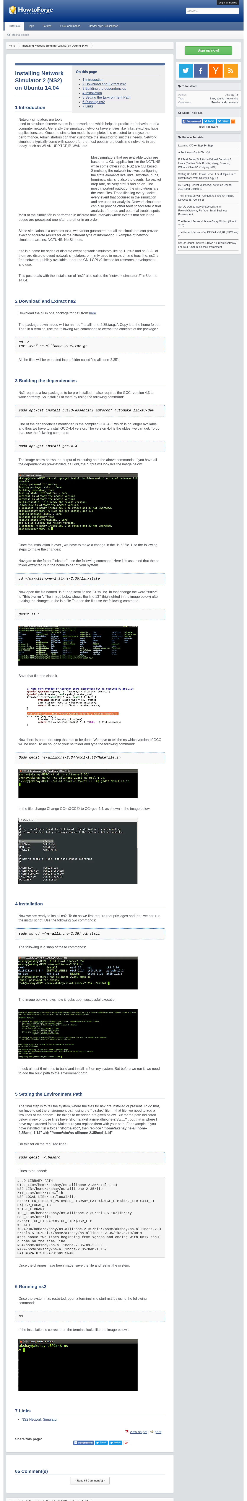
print (157, 1432)
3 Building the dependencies (104, 88)
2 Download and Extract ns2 (104, 84)
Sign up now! (208, 50)
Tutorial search (20, 34)
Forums (47, 26)
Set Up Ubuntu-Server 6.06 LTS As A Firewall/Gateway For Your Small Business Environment (202, 210)
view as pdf (138, 1432)
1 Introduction (93, 79)
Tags (31, 26)
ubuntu (220, 98)
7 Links (88, 106)
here (92, 313)
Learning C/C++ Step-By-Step (195, 145)
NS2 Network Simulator (39, 1419)
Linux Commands (70, 26)
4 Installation (92, 93)
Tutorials (14, 26)
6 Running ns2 (94, 102)
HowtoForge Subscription (103, 26)
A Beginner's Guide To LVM (194, 152)
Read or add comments (225, 102)
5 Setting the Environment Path (106, 97)
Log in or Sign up (228, 2)
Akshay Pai (232, 94)
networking (232, 98)
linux (212, 98)
